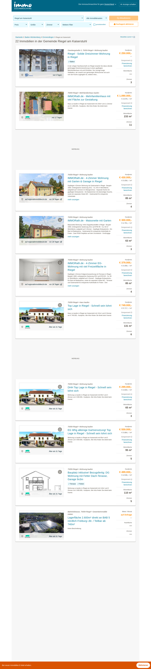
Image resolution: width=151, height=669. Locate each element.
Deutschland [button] (110, 4)
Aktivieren (143, 665)
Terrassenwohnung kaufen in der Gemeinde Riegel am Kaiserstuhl (42, 645)
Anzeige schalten (128, 4)
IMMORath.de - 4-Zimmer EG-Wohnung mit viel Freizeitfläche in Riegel (87, 266)
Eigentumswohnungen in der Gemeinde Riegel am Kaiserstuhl (41, 623)
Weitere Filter (77, 24)
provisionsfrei (101, 24)
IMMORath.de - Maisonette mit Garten (89, 220)
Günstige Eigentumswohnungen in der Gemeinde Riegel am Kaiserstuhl (45, 640)
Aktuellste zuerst (126, 37)
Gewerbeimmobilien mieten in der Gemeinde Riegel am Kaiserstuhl (43, 634)
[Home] (23, 6)
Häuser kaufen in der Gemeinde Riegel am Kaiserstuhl (37, 629)
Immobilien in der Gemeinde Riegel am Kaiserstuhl (35, 618)
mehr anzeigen (73, 200)
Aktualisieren (123, 18)
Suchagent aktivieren (124, 24)
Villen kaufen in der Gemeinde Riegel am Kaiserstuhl (36, 650)
